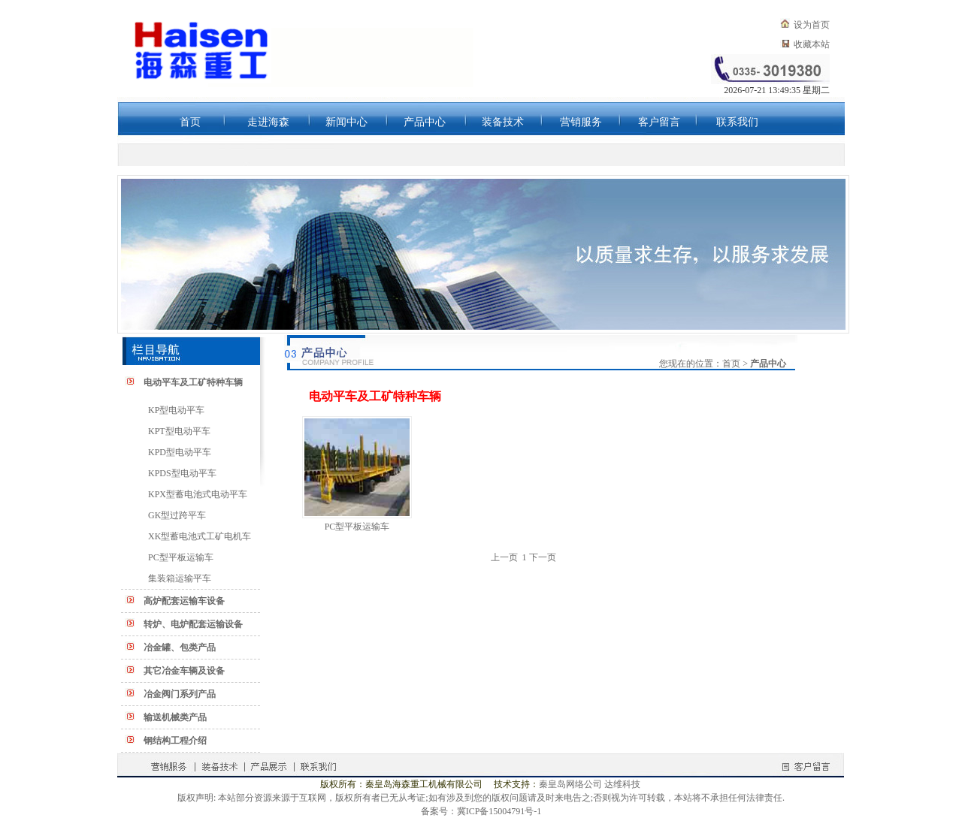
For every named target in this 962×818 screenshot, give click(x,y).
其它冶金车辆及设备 (184, 671)
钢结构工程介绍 (175, 740)
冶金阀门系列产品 (180, 694)
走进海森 (268, 122)
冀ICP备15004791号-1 (499, 811)
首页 (190, 122)
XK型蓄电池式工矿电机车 (199, 536)
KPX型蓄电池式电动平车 (197, 494)
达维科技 (622, 784)
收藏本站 (812, 44)
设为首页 (812, 25)
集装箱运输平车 (179, 578)
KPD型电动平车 (179, 452)
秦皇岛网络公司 (570, 784)
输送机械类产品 (175, 717)
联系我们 (737, 122)
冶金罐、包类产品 (180, 647)
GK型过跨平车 (177, 515)
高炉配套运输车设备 (184, 601)
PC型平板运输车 (180, 557)
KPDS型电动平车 (182, 473)
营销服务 (581, 122)
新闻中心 (346, 122)
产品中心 (425, 122)
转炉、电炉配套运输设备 (193, 624)
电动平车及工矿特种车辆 (193, 382)
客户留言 (659, 122)
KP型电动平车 (176, 410)
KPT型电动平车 (179, 431)
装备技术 (503, 122)
